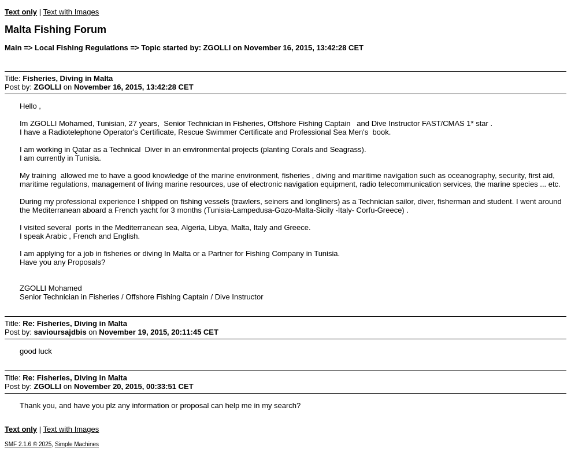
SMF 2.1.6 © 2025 (28, 444)
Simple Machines (77, 444)
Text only (21, 12)
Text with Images (71, 12)
